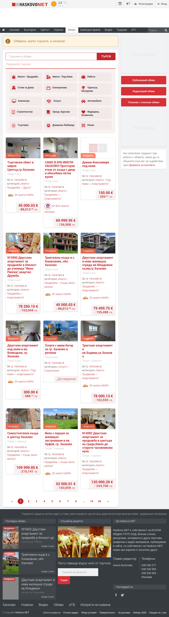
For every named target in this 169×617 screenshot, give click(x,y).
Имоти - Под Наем (59, 77)
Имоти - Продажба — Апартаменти (56, 194)
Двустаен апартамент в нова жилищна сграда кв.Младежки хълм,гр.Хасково (98, 263)
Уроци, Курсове (58, 112)
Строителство (22, 112)
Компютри (21, 101)
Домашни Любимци (60, 125)
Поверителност (107, 612)
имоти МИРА (26, 194)
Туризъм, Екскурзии (89, 89)
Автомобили (91, 101)
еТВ (72, 604)
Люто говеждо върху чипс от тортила (84, 563)
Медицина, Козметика (90, 113)
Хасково (9, 604)
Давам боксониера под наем (96, 164)
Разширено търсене (18, 64)
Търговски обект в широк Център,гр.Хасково (21, 165)
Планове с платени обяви (143, 102)
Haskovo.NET (22, 612)
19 (91, 501)
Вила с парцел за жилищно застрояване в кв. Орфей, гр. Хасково (58, 438)
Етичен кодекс (70, 612)
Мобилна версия (52, 612)
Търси (106, 56)
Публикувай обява (143, 80)
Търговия (20, 125)
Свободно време (90, 30)
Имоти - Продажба (25, 77)
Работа (88, 77)
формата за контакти (142, 165)
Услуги (54, 101)
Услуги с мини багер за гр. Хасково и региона (59, 348)
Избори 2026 (139, 612)
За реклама (124, 612)
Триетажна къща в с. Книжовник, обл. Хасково (60, 261)
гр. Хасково (18, 179)
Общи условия (89, 612)
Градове (122, 30)
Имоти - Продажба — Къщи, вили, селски (59, 283)
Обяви (58, 604)
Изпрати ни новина (95, 604)
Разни (87, 125)
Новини (58, 30)
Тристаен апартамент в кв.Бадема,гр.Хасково (97, 350)
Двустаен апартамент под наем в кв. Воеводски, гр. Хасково (23, 350)
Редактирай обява (144, 91)
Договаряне (66, 379)
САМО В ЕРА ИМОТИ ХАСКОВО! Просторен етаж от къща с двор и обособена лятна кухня (60, 169)
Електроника (57, 88)
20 (99, 501)
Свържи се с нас (157, 612)
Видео (43, 604)
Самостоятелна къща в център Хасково (23, 434)
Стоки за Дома (23, 88)
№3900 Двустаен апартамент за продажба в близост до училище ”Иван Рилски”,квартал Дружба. (22, 266)
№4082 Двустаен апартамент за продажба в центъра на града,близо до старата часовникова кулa (97, 442)
